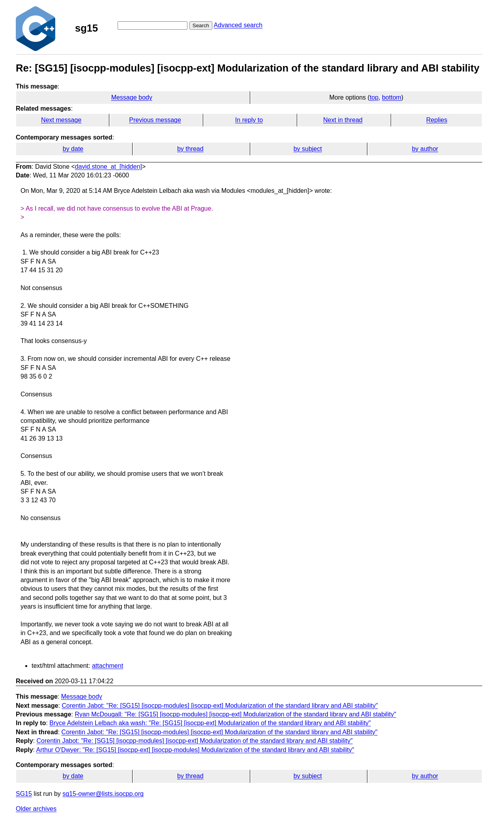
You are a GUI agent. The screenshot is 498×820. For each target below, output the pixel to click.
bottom (391, 97)
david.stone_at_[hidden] (108, 166)
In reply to (249, 120)
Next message (61, 120)
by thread (190, 148)
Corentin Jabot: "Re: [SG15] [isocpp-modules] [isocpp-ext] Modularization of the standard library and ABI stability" (220, 705)
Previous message (155, 120)
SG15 (24, 793)
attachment (107, 665)
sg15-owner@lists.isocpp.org (103, 793)
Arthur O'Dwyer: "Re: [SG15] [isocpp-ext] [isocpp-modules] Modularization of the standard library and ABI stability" (195, 749)
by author (425, 148)
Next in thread (343, 120)
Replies (436, 120)
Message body (131, 97)
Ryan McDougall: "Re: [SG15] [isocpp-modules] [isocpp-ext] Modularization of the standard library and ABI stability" (235, 714)
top (374, 97)
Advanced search (238, 25)
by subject (308, 148)
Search (201, 25)
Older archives (36, 808)
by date (73, 148)
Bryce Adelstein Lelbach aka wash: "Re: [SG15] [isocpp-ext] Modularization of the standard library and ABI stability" (210, 723)
